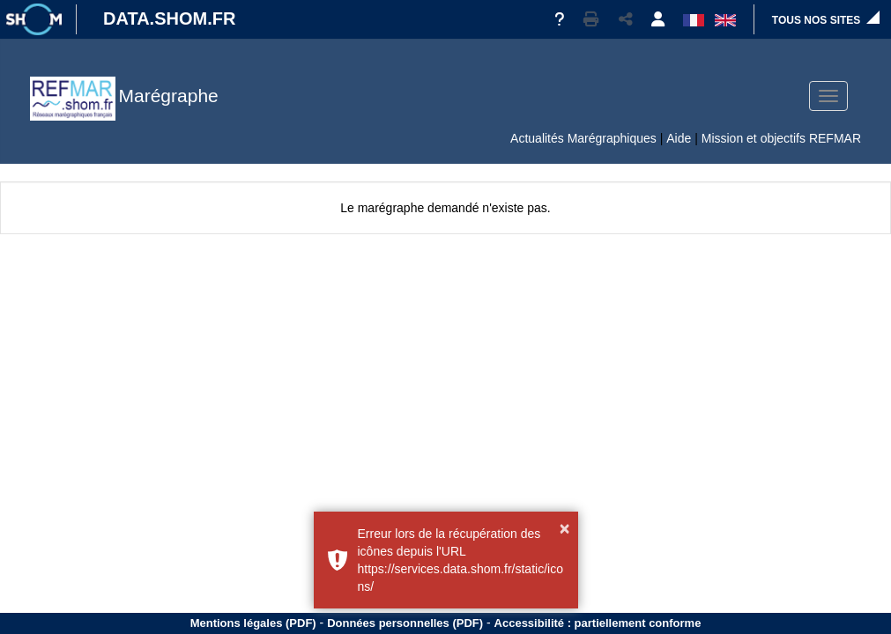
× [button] (565, 528)
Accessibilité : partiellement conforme (598, 623)
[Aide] (559, 19)
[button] (591, 19)
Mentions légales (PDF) (253, 623)
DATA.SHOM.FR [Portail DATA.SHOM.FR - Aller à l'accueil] (169, 18)
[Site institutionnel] (33, 19)
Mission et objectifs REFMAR (781, 138)
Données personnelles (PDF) (405, 623)
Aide (678, 138)
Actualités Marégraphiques (583, 138)
